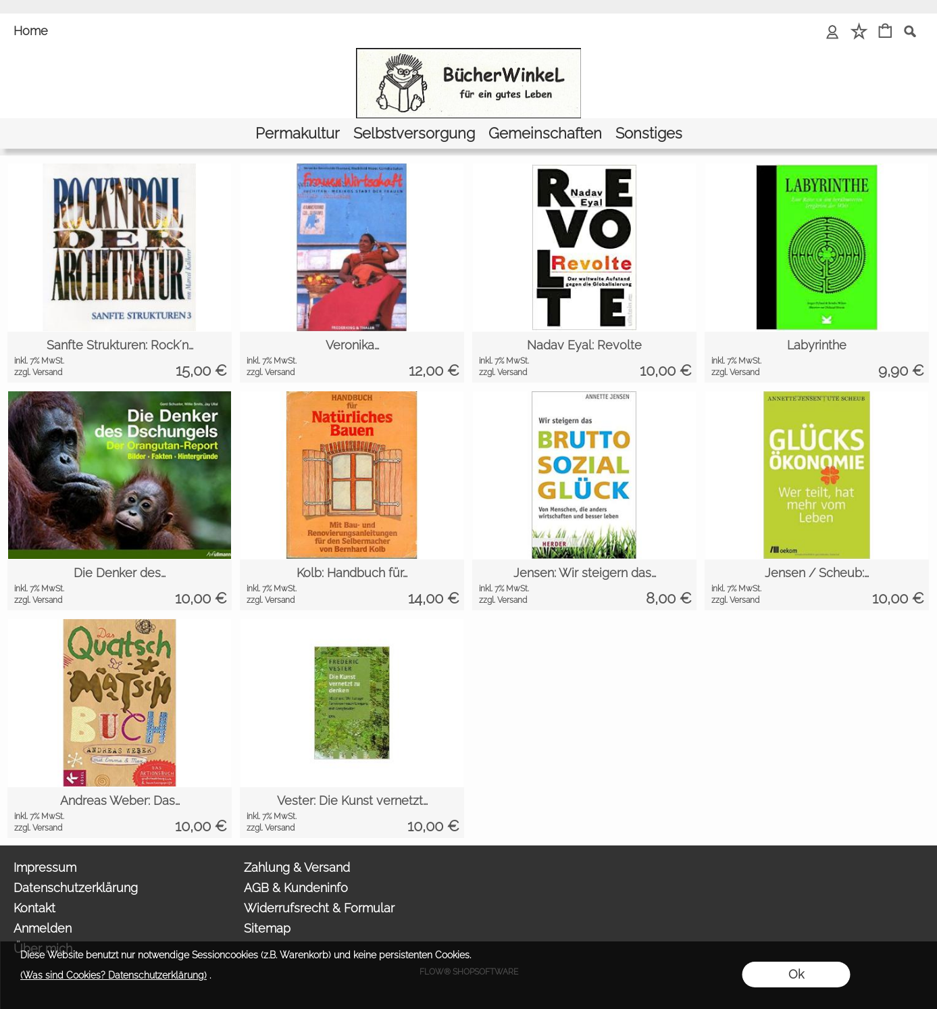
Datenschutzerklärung (76, 888)
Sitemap (267, 928)
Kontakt (34, 908)
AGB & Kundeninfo (296, 888)
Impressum (45, 867)
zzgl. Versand (38, 372)
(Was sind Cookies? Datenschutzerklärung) (113, 975)
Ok (796, 974)
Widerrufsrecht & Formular (319, 908)
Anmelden (43, 928)
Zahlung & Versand (297, 867)
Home (31, 31)
